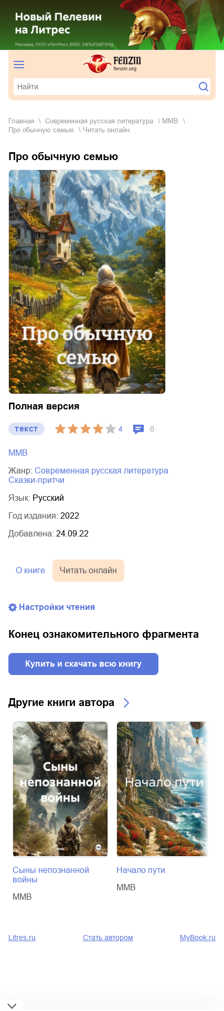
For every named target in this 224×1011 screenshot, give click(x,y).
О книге (30, 570)
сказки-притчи (36, 480)
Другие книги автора (61, 702)
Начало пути (140, 870)
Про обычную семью (41, 130)
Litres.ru (22, 937)
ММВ (170, 121)
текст (26, 428)
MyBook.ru (198, 937)
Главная (21, 121)
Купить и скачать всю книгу (83, 663)
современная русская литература (99, 121)
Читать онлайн (88, 570)
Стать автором (108, 937)
